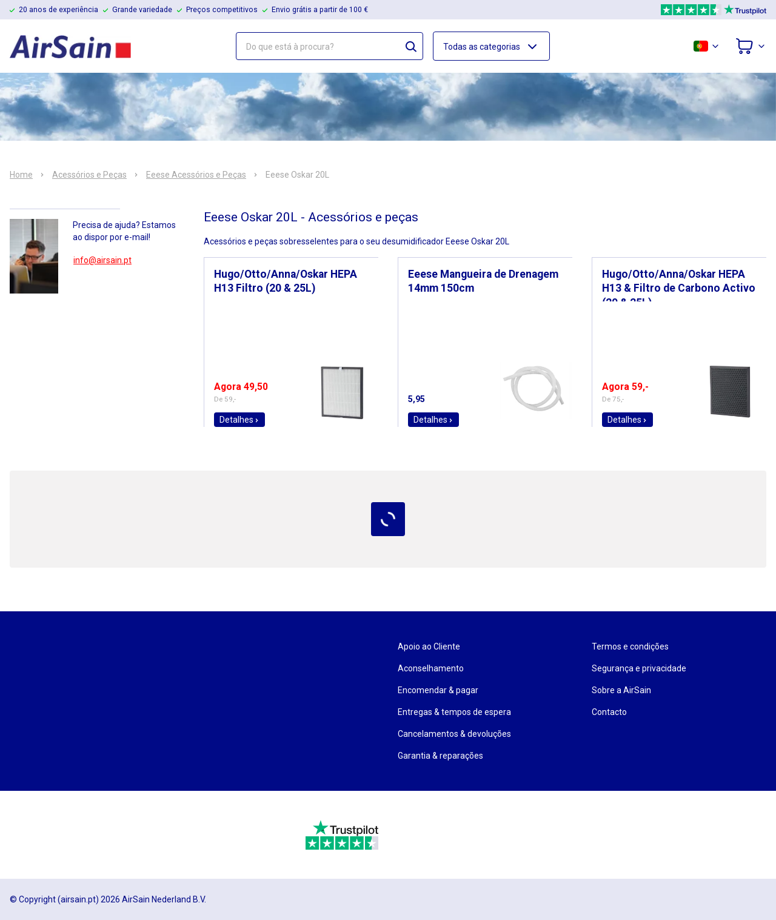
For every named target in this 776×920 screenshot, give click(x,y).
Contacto (609, 712)
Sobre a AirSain (621, 690)
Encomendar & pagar (438, 690)
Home (21, 175)
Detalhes (239, 420)
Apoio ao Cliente (429, 646)
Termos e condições (630, 646)
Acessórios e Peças (89, 175)
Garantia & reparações (440, 756)
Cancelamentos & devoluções (454, 734)
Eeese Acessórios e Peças (196, 175)
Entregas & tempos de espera (454, 712)
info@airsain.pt (102, 260)
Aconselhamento (431, 668)
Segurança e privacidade (639, 668)
